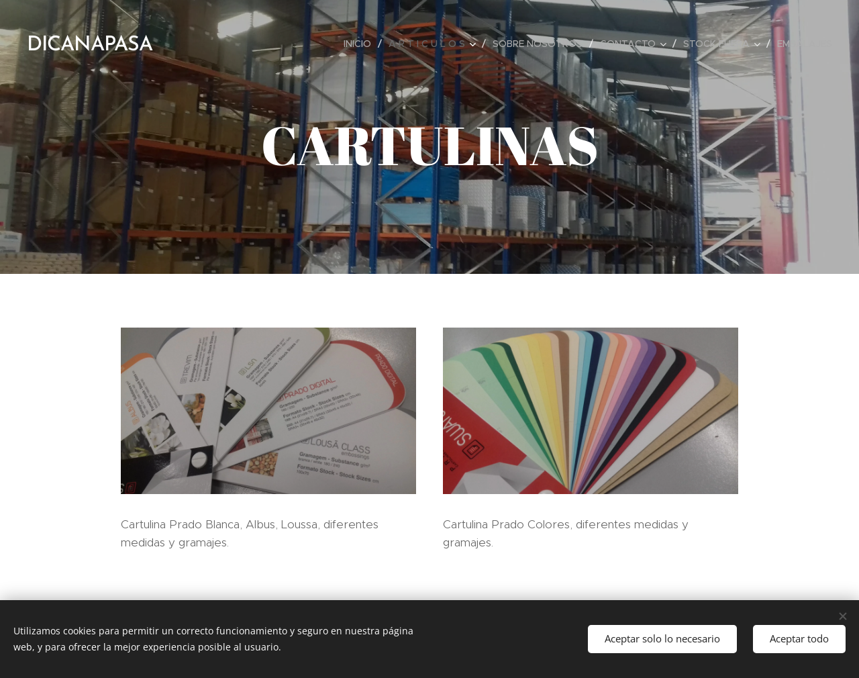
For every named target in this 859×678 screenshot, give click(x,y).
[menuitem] (361, 43)
